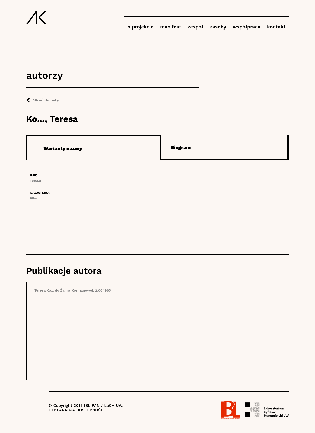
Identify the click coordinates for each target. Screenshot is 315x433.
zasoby (218, 27)
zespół (195, 27)
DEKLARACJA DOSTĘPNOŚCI (77, 410)
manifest (170, 27)
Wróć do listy (46, 100)
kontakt (276, 27)
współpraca (247, 27)
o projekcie (141, 27)
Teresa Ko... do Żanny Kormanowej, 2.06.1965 (72, 290)
